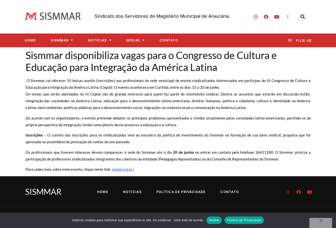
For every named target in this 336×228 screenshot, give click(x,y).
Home (30, 40)
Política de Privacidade (181, 192)
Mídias (135, 40)
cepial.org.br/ (123, 169)
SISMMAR (62, 40)
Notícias (100, 40)
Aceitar (214, 220)
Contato (169, 40)
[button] (302, 17)
